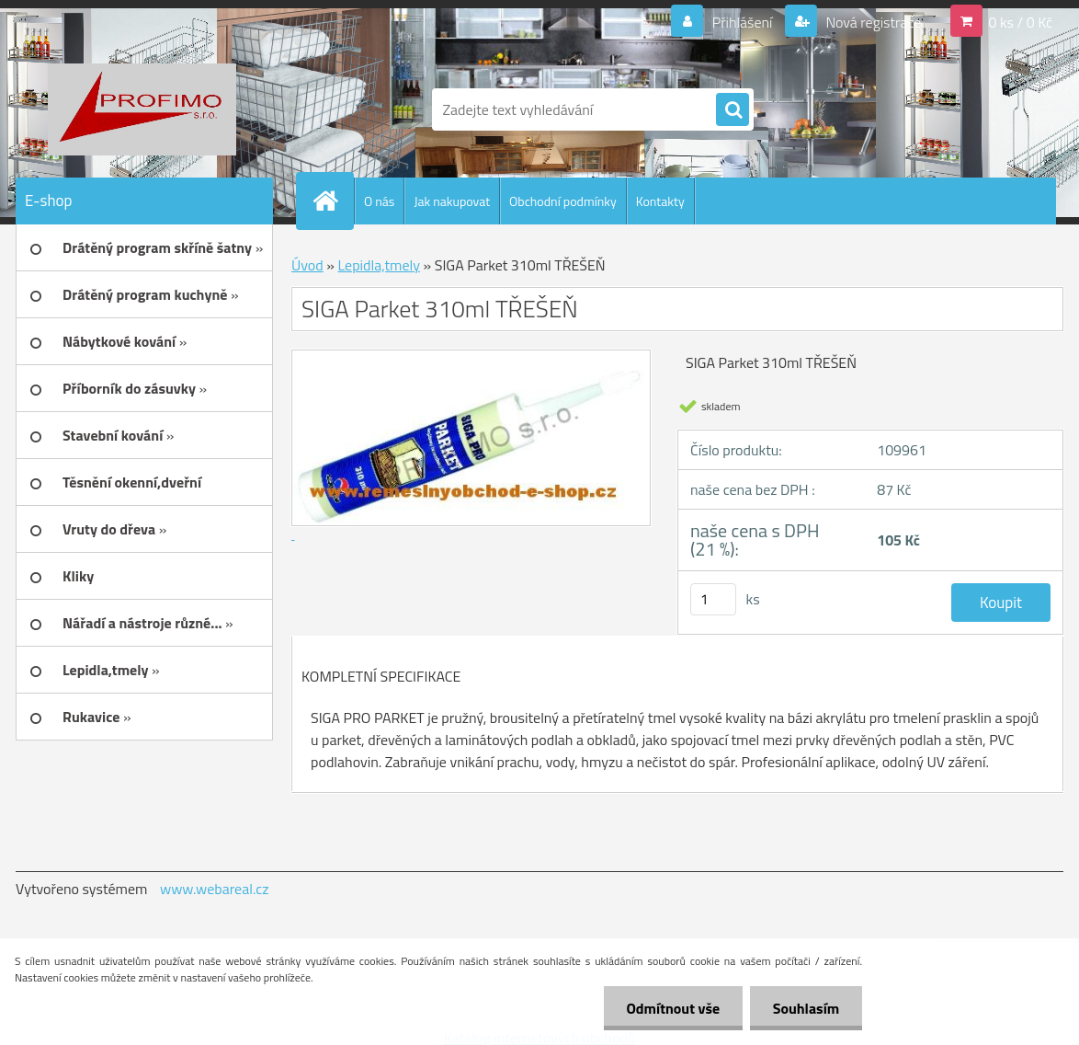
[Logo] (142, 109)
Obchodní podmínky (563, 201)
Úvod (307, 265)
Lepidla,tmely (378, 265)
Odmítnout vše (673, 1008)
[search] (732, 110)
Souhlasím (805, 1008)
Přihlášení (742, 22)
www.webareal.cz (214, 889)
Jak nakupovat (452, 201)
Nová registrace (872, 22)
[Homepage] (333, 201)
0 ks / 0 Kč (1020, 22)
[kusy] (713, 599)
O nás (379, 201)
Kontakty (660, 201)
